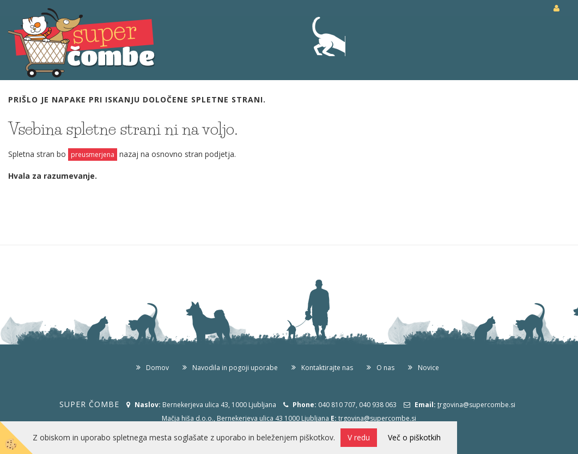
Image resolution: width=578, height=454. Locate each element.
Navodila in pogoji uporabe (235, 367)
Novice (428, 367)
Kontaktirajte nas (327, 367)
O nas (385, 367)
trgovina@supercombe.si (377, 418)
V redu (359, 437)
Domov (157, 367)
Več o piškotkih (414, 437)
